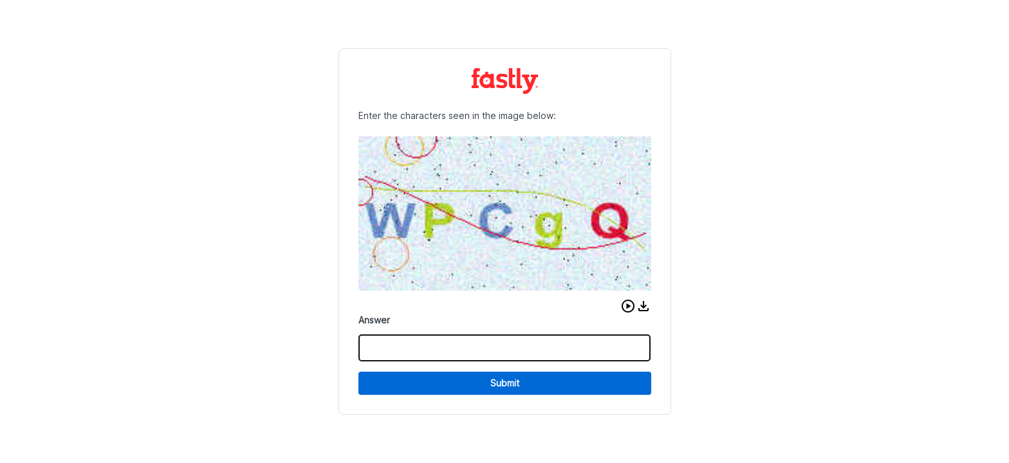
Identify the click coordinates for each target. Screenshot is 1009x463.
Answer (374, 319)
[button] (628, 306)
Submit (504, 382)
